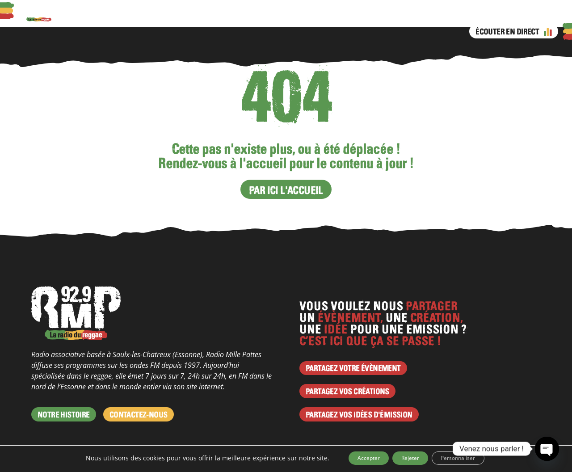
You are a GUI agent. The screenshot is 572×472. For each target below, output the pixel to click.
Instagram (318, 15)
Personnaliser (470, 458)
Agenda (189, 16)
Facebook (300, 15)
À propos (92, 16)
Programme (229, 16)
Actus (161, 16)
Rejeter (409, 458)
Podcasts (129, 16)
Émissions (273, 16)
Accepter (354, 458)
